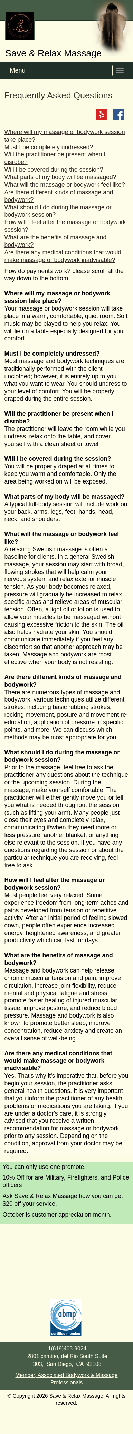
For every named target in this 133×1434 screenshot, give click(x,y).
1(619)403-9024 (67, 1348)
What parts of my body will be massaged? (60, 177)
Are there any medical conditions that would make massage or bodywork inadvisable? (63, 256)
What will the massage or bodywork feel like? (64, 184)
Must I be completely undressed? (48, 147)
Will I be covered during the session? (53, 169)
